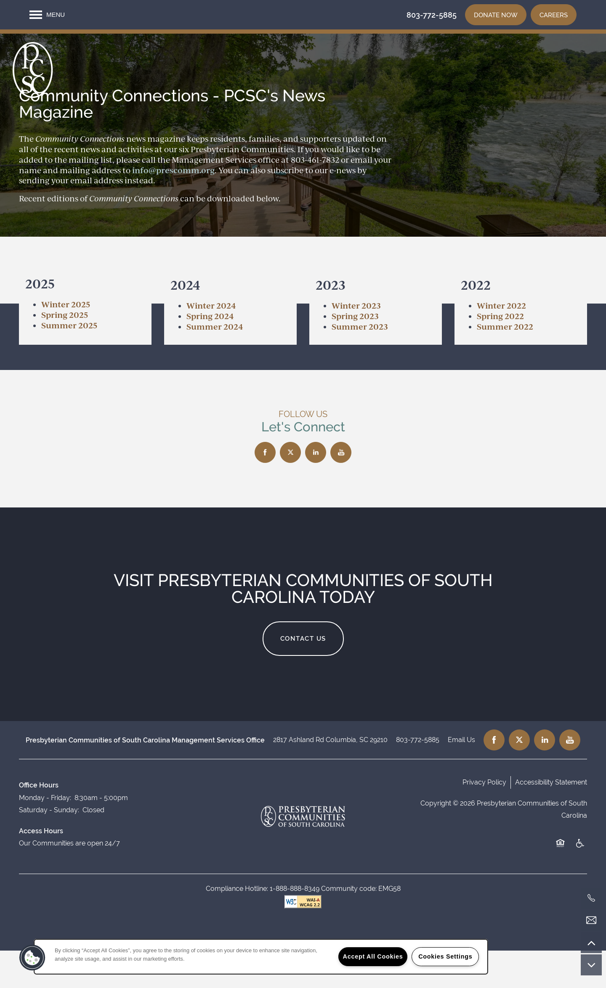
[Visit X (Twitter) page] (290, 489)
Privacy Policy (484, 820)
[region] (261, 957)
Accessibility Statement (551, 820)
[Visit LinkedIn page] (315, 489)
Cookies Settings (445, 956)
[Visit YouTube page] (340, 489)
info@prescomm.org (173, 207)
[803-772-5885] (591, 898)
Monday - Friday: (45, 835)
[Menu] (47, 14)
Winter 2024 (211, 343)
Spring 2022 (500, 353)
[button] (495, 14)
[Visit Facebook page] (265, 489)
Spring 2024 (210, 353)
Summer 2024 (214, 364)
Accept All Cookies (373, 956)
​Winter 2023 (356, 343)
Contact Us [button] (303, 676)
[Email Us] (591, 920)
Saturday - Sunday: (49, 847)
